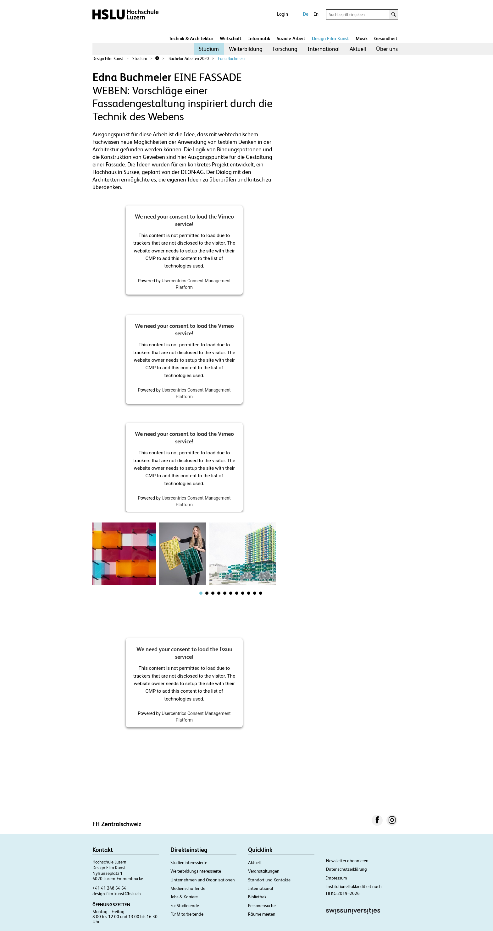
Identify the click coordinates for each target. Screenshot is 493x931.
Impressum (336, 877)
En (316, 14)
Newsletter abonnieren (347, 860)
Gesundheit (385, 38)
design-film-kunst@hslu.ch (116, 893)
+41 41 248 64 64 (109, 887)
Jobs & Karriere (184, 896)
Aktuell (358, 49)
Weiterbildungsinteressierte (195, 871)
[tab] (200, 593)
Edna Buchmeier (232, 58)
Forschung (285, 49)
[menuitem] (209, 49)
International (323, 49)
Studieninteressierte (188, 862)
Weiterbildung (246, 49)
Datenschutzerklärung (346, 869)
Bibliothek (257, 896)
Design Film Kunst (330, 38)
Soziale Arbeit (291, 38)
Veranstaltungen (264, 871)
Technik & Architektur (191, 38)
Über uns (387, 49)
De (305, 14)
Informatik (259, 38)
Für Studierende (184, 905)
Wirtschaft (230, 38)
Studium (209, 49)
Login (282, 14)
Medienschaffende (187, 888)
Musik (362, 38)
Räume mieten (261, 914)
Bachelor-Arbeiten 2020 (189, 58)
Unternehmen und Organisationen (202, 879)
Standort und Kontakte (269, 879)
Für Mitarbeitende (186, 914)
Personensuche (262, 905)
